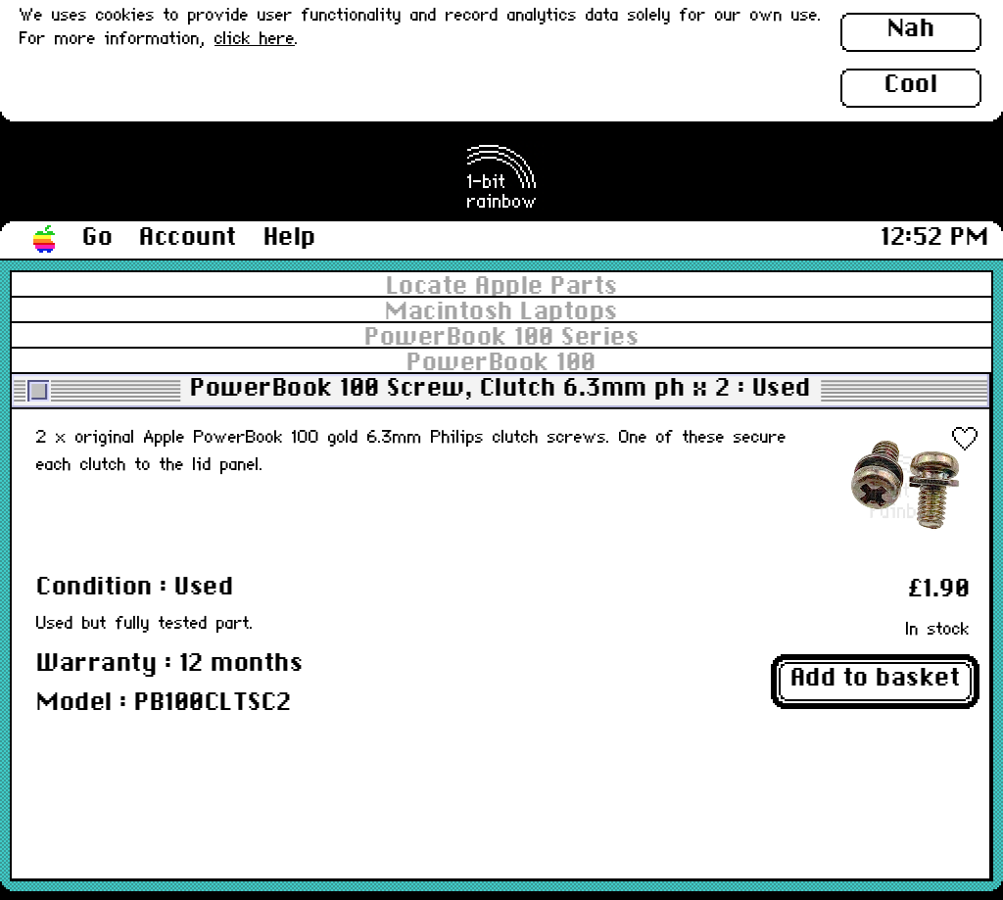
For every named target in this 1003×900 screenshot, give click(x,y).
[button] (45, 240)
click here (255, 39)
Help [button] (289, 238)
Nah (911, 29)
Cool (910, 85)
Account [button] (188, 238)
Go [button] (97, 238)
